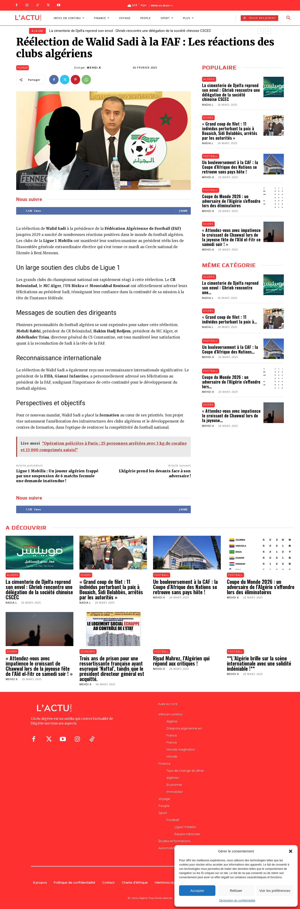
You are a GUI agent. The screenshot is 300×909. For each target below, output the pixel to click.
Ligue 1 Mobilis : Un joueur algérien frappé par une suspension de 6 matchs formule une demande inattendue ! (57, 476)
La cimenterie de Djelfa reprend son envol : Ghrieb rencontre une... (230, 287)
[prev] (260, 31)
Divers (208, 117)
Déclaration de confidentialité (237, 900)
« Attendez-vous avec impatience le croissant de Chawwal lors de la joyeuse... (231, 415)
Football (22, 67)
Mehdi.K (94, 67)
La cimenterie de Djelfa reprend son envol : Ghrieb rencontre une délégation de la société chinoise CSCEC (130, 31)
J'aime (183, 210)
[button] (290, 851)
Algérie (209, 79)
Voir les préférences (274, 891)
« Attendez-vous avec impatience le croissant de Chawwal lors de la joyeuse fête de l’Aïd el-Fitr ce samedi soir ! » (231, 237)
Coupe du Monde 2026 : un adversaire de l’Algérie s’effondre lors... (231, 381)
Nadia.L (208, 104)
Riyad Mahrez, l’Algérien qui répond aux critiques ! (181, 660)
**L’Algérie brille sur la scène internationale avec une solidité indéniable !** (259, 663)
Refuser (236, 891)
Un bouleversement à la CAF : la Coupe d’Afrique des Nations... (230, 349)
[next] (268, 31)
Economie (88, 651)
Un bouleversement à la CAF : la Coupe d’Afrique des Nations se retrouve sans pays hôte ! (230, 167)
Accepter (197, 891)
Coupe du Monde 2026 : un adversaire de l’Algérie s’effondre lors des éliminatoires (231, 201)
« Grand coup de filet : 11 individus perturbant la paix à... (229, 319)
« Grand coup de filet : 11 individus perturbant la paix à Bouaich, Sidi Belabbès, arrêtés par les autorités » (229, 131)
